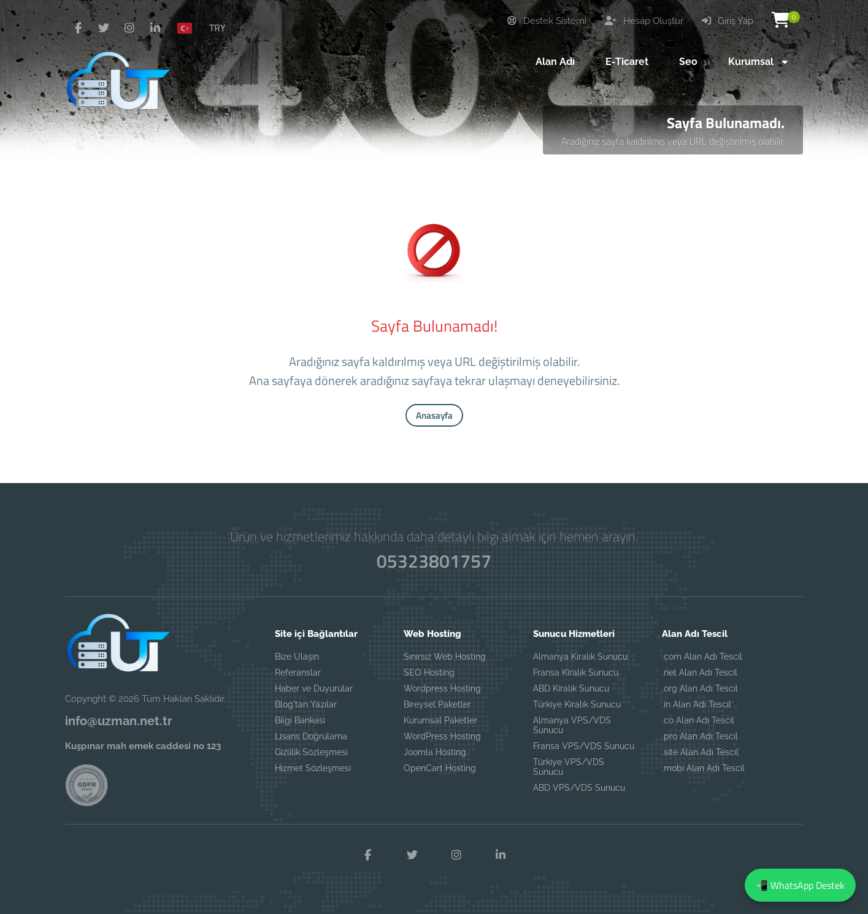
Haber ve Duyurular (314, 688)
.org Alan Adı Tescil (700, 688)
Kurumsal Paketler (440, 720)
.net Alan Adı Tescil (699, 672)
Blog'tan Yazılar (306, 704)
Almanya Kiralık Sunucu (580, 656)
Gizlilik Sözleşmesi (311, 752)
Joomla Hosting (435, 752)
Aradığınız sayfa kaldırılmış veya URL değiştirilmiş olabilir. (673, 141)
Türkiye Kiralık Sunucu (577, 704)
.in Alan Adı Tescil (696, 704)
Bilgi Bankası (300, 720)
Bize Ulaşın (297, 656)
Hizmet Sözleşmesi (313, 768)
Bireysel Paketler (437, 704)
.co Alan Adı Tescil (698, 720)
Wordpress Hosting (442, 688)
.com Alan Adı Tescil (702, 656)
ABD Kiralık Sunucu (571, 688)
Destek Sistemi (546, 20)
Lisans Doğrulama (311, 736)
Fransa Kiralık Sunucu (575, 672)
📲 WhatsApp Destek (800, 885)
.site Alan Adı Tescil (700, 752)
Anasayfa (434, 415)
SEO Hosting (429, 672)
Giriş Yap (727, 20)
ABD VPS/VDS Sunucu (579, 788)
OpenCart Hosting (440, 768)
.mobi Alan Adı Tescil (703, 768)
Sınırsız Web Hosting (445, 656)
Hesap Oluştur (644, 20)
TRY (217, 27)
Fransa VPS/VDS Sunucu (583, 746)
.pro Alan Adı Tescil (700, 736)
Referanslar (298, 672)
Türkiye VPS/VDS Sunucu (568, 767)
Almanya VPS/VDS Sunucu (572, 725)
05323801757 (434, 560)
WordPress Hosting (442, 736)
